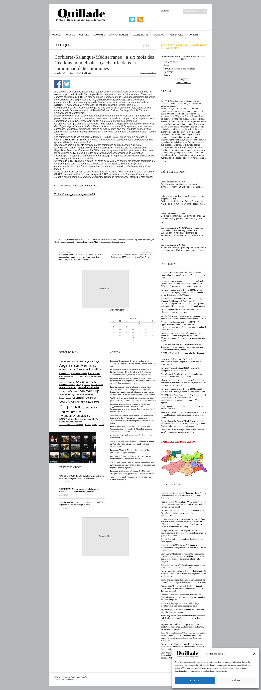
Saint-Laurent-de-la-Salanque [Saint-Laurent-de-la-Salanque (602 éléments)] (71, 425)
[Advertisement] (105, 205)
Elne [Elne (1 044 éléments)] (93, 381)
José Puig (83, 242)
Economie (99, 34)
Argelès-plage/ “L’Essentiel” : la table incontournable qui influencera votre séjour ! (182, 610)
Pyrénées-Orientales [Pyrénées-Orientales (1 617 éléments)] (72, 415)
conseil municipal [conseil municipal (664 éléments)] (66, 382)
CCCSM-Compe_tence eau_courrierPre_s (76, 185)
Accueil (56, 34)
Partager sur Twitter (66, 84)
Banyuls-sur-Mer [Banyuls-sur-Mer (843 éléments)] (67, 369)
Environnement (118, 34)
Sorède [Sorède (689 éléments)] (88, 424)
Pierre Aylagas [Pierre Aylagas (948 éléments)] (90, 407)
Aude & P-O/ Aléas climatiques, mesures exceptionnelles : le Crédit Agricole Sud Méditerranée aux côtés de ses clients (184, 415)
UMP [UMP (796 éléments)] (94, 424)
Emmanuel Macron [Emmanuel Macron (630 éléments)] (67, 385)
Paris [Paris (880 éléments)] (96, 402)
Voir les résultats (183, 82)
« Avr (132, 338)
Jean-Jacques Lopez (70, 242)
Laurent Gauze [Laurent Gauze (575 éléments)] (65, 398)
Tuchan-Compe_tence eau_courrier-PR (74, 194)
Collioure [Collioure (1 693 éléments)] (94, 373)
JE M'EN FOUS (171, 62)
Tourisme (192, 34)
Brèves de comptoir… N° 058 (173, 213)
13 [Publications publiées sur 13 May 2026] (126, 329)
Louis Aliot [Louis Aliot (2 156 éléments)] (66, 401)
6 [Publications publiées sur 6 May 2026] (126, 327)
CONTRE (169, 72)
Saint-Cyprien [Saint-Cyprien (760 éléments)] (80, 419)
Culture (84, 34)
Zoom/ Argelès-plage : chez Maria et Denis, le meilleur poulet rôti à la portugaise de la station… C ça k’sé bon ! (183, 581)
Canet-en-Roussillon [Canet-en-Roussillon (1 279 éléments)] (89, 369)
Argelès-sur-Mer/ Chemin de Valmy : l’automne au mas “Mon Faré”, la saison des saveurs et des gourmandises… (183, 513)
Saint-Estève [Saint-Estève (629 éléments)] (93, 419)
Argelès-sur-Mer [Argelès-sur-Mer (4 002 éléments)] (73, 365)
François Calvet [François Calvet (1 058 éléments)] (67, 387)
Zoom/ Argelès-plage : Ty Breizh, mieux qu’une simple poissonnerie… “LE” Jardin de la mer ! (183, 566)
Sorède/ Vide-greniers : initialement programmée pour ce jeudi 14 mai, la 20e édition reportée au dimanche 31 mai (184, 317)
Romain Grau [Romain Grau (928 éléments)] (66, 419)
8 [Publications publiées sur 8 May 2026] (139, 327)
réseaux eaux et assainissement (113, 242)
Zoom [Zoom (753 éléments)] (101, 424)
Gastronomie (140, 34)
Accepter (195, 680)
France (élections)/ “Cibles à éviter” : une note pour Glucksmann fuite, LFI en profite (181, 311)
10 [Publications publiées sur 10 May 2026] (152, 327)
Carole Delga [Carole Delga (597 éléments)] (64, 374)
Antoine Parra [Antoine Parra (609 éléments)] (77, 361)
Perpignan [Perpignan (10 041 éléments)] (70, 406)
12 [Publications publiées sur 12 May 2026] (120, 329)
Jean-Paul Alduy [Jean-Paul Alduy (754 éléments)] (66, 394)
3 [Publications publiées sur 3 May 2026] (152, 324)
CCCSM (62, 239)
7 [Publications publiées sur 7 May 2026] (132, 327)
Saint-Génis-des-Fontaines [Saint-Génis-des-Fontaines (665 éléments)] (70, 422)
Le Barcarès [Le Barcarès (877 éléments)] (78, 398)
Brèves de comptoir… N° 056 (173, 245)
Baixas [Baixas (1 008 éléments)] (92, 366)
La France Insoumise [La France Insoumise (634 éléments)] (84, 394)
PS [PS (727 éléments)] (80, 412)
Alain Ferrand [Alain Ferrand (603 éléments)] (64, 361)
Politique (158, 34)
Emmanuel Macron (125, 239)
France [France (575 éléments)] (87, 385)
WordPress (69, 680)
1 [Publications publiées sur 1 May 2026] (139, 324)
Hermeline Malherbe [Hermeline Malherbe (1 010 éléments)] (88, 387)
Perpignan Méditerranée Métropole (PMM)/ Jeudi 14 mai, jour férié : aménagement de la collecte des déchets (183, 390)
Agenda (70, 34)
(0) (166, 161)
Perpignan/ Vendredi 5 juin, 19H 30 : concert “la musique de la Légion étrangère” (180, 369)
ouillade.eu (65, 677)
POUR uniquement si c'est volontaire (180, 69)
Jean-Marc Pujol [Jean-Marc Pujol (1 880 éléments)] (89, 391)
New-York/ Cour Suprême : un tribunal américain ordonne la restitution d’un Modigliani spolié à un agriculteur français (181, 103)
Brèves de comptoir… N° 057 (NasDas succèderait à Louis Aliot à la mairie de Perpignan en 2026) (182, 229)
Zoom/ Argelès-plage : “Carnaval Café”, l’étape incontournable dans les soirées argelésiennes (180, 604)
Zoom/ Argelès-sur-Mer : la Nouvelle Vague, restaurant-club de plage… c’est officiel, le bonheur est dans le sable (183, 618)
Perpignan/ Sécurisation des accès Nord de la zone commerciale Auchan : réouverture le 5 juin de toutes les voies (183, 275)
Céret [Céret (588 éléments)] (88, 382)
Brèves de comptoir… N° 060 (173, 182)
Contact (165, 11)
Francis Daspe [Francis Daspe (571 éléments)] (97, 385)
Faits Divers (176, 34)
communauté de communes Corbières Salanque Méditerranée (91, 239)
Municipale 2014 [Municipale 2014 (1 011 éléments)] (84, 401)
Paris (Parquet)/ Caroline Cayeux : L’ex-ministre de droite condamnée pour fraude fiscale (181, 375)
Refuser (236, 680)
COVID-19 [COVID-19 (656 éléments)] (79, 382)
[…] (162, 161)
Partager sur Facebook (58, 84)
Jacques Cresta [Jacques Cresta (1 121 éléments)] (68, 391)
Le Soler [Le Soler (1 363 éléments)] (91, 397)
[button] (254, 653)
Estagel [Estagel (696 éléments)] (79, 384)
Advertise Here (105, 288)
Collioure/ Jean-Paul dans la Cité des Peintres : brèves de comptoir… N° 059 (184, 197)
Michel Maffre (94, 242)
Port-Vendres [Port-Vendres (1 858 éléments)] (68, 412)
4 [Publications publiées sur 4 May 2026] (113, 327)
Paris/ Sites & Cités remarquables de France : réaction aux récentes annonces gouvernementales (182, 431)
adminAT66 (62, 73)
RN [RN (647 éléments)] (88, 416)
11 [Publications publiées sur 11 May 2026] (113, 329)
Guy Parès (138, 239)
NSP (167, 65)
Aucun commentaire (148, 73)
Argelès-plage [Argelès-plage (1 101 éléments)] (92, 361)
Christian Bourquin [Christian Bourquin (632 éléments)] (79, 374)
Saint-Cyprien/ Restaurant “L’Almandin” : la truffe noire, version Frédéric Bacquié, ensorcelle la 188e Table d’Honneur (184, 495)
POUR (168, 75)
